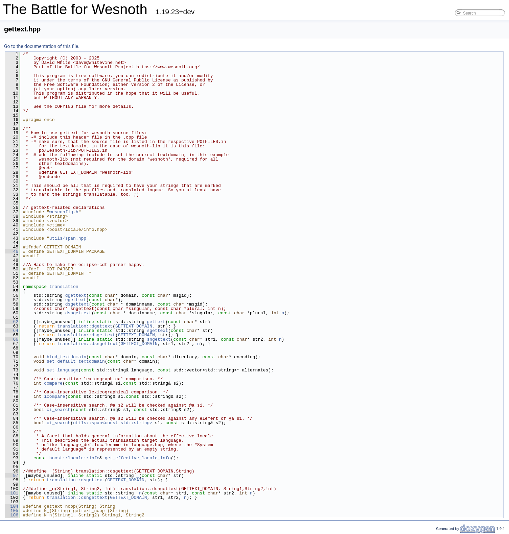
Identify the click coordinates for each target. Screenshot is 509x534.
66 (11, 339)
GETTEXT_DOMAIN (133, 326)
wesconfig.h (63, 212)
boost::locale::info (74, 458)
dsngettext (78, 313)
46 (11, 251)
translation (63, 287)
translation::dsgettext (86, 335)
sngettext (158, 339)
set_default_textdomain (76, 361)
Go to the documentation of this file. (41, 46)
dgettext (75, 295)
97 (11, 475)
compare (53, 383)
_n (139, 493)
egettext (75, 300)
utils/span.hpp (67, 238)
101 (11, 493)
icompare (54, 396)
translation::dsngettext (87, 344)
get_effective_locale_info (138, 458)
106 (11, 515)
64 (11, 330)
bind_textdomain (66, 357)
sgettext (157, 330)
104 (11, 506)
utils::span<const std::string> (112, 423)
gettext (156, 322)
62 (11, 322)
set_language (62, 370)
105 (11, 511)
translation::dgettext (85, 326)
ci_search (58, 410)
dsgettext (77, 304)
